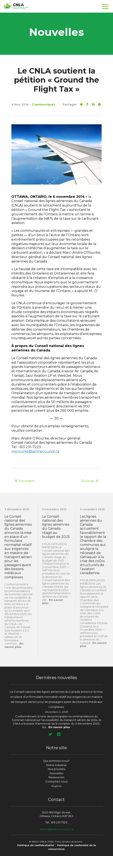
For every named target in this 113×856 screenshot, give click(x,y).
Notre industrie (56, 765)
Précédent (26, 481)
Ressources (56, 777)
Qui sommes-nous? (56, 760)
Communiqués (43, 104)
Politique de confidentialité (35, 845)
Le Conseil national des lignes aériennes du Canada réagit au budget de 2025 (56, 526)
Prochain (87, 481)
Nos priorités (56, 769)
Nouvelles (56, 773)
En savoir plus (13, 645)
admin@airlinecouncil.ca (56, 829)
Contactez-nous (56, 781)
